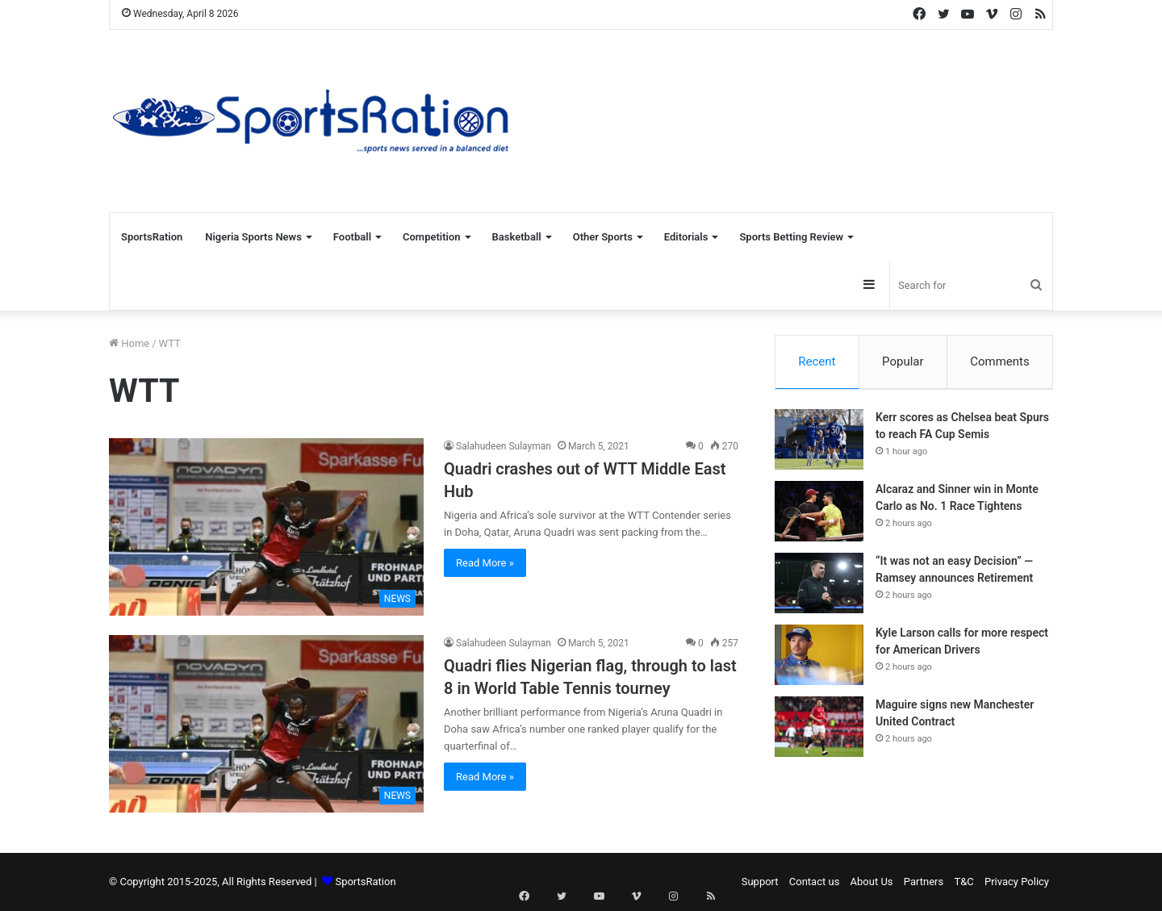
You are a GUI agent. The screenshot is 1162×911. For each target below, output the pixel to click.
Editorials (686, 237)
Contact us (814, 881)
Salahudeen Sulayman (503, 446)
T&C (963, 881)
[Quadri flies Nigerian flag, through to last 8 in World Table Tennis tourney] (266, 724)
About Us (872, 881)
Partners (923, 881)
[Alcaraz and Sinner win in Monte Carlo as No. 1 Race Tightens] (819, 516)
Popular (903, 361)
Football (352, 237)
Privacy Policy (1016, 881)
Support (760, 881)
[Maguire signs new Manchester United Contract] (819, 731)
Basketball (516, 237)
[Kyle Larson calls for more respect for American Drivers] (819, 659)
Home (129, 343)
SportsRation (151, 237)
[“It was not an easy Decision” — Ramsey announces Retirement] (819, 588)
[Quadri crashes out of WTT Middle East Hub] (266, 527)
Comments (1000, 361)
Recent (816, 361)
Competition (432, 237)
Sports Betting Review (791, 237)
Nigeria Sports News (253, 237)
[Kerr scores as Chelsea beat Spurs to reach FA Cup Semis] (819, 444)
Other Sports (603, 237)
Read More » (485, 563)
